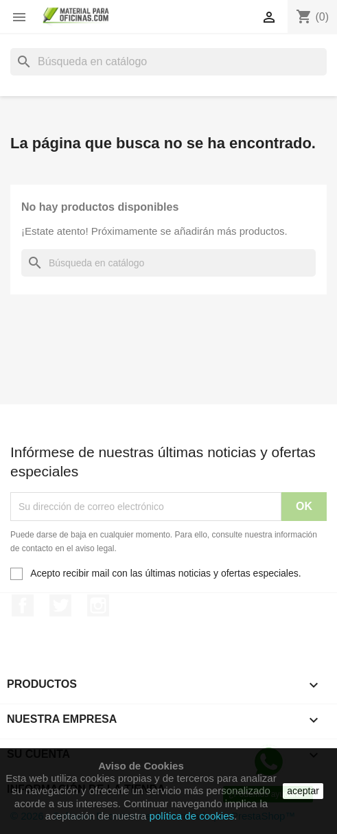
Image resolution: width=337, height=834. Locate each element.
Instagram (98, 605)
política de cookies (192, 816)
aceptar (303, 790)
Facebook (23, 605)
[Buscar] (168, 62)
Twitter (60, 605)
